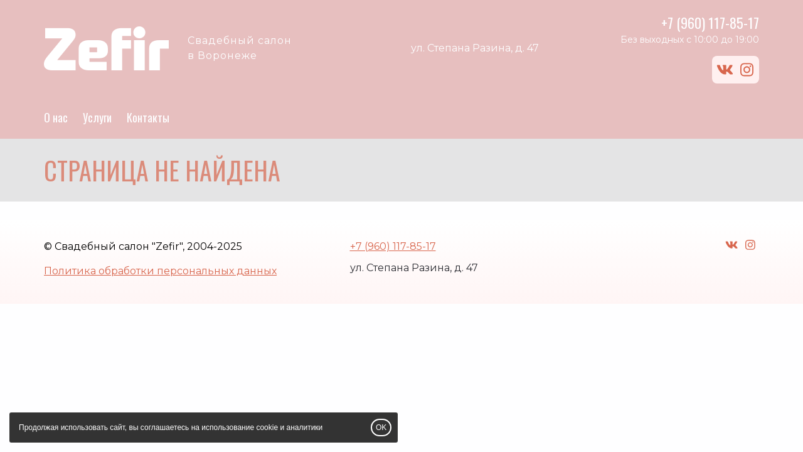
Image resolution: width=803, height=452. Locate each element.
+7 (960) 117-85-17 (710, 23)
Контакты (148, 117)
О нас (56, 117)
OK (381, 427)
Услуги (97, 117)
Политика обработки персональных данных (160, 271)
